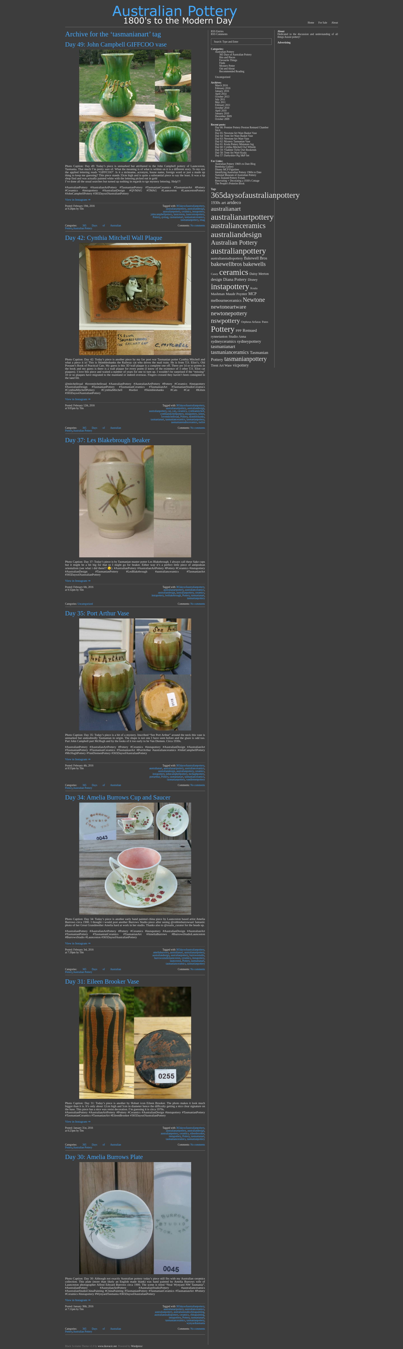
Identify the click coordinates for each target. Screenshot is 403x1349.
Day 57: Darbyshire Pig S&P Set (232, 155)
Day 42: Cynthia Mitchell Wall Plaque (113, 237)
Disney (252, 280)
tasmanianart (176, 217)
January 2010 (222, 113)
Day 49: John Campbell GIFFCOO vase (116, 44)
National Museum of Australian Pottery (235, 175)
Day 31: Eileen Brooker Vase (102, 981)
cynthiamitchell (196, 411)
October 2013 (222, 96)
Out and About (227, 68)
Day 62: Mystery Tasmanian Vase (232, 141)
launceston (179, 214)
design (216, 279)
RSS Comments (219, 34)
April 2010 (221, 110)
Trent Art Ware (221, 365)
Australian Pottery (82, 228)
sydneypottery (249, 341)
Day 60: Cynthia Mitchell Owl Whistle (235, 147)
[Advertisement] (307, 129)
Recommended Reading (231, 71)
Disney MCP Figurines (227, 169)
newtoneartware (228, 306)
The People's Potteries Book (230, 183)
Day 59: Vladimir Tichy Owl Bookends (235, 150)
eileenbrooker (197, 1133)
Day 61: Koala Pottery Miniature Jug (234, 144)
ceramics (186, 211)
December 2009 (223, 116)
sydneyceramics (223, 341)
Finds (222, 63)
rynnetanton (219, 337)
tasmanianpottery (190, 220)
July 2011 (220, 99)
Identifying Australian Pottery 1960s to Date (238, 172)
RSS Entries (217, 31)
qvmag (164, 217)
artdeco (234, 202)
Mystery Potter (227, 65)
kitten (201, 413)
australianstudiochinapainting (189, 1312)
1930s (215, 203)
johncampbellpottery (161, 214)
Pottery (156, 217)
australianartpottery (176, 208)
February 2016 (223, 88)
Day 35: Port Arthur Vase (97, 613)
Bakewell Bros (255, 258)
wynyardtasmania (196, 1323)
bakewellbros (226, 264)
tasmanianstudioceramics (184, 422)
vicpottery (241, 365)
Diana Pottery (235, 279)
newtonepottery (229, 313)
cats (174, 411)
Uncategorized (85, 603)
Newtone (254, 299)
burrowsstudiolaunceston (167, 958)
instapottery (198, 211)
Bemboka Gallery (224, 166)
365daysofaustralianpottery (190, 206)
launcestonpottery (195, 214)
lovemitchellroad (170, 416)
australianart (155, 768)
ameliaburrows (160, 952)
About (334, 22)
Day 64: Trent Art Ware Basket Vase (234, 136)
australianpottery (171, 211)
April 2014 (221, 93)
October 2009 (222, 119)
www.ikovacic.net (107, 1346)
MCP (252, 294)
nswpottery (225, 320)
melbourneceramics (226, 300)
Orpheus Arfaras (251, 321)
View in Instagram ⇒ (77, 199)
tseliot (202, 422)
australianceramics (194, 589)
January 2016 (222, 91)
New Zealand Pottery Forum (230, 178)
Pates (265, 321)
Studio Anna (237, 337)
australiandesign (196, 208)
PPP (239, 331)
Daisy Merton (259, 274)
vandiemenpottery (195, 779)
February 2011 (222, 105)
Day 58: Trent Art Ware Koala (231, 152)
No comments (197, 225)
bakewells (254, 264)
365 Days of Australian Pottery (235, 54)
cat (169, 411)
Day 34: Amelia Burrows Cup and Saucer (117, 797)
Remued (250, 330)
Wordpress (136, 1346)
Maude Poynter (236, 294)
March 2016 (221, 85)
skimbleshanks (196, 416)
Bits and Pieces (227, 57)
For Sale (322, 22)
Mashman (218, 294)
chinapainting (197, 1314)
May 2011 (220, 102)
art (223, 202)
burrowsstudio (196, 955)
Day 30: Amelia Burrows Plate (104, 1156)
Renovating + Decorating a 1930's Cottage (237, 180)
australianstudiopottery (166, 1314)
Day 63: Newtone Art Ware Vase (232, 138)
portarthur (154, 776)
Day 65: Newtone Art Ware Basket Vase (236, 133)
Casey (214, 273)
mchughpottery (196, 774)
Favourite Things (228, 60)
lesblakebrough (173, 595)
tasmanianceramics (194, 217)
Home (311, 22)
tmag (202, 220)
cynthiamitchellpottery (172, 413)
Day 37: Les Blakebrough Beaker (107, 440)
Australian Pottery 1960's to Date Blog (235, 164)
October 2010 (222, 107)
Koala (253, 288)
